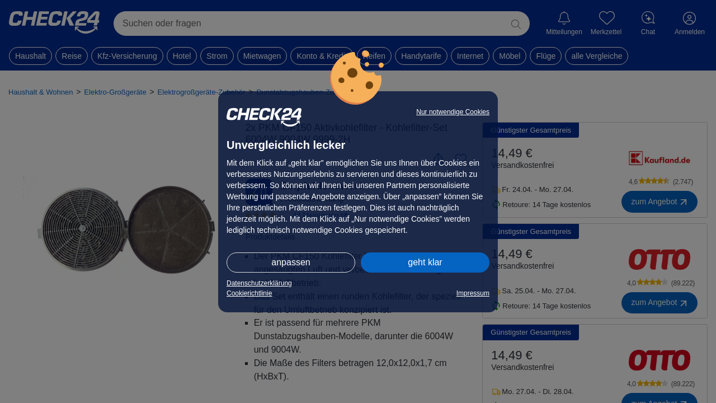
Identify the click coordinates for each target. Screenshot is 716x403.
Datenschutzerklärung (259, 283)
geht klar (425, 262)
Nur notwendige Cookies (452, 112)
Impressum (472, 293)
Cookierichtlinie (249, 293)
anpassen (290, 262)
